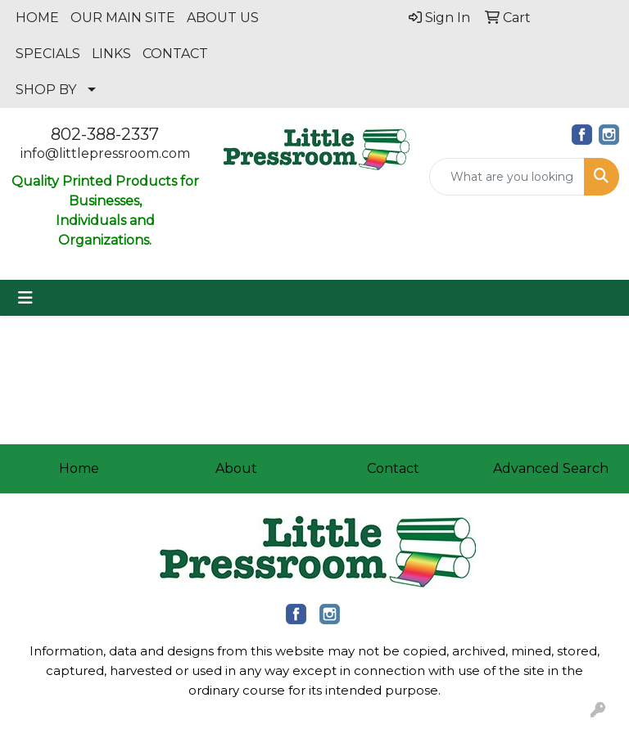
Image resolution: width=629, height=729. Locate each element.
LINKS (111, 53)
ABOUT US (223, 17)
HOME (37, 17)
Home (79, 468)
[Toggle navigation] (25, 297)
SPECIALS (48, 53)
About (236, 468)
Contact (393, 468)
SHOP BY (46, 89)
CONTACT (175, 53)
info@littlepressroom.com (105, 153)
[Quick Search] (507, 177)
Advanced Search (551, 468)
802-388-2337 (105, 134)
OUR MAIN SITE (122, 17)
